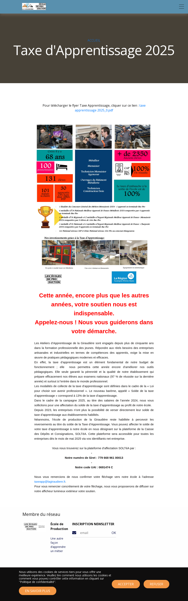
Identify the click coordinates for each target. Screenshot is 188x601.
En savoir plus (37, 592)
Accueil (94, 40)
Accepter (126, 585)
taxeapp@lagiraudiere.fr (49, 481)
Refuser (156, 585)
